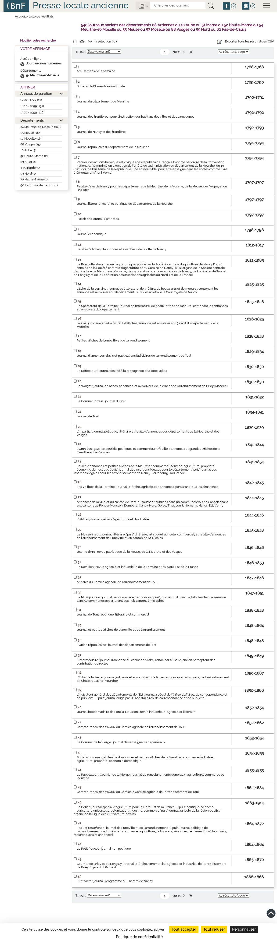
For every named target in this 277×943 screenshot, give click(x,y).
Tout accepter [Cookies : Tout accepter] (184, 929)
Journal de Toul (88, 416)
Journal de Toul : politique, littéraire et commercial (113, 614)
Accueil (20, 16)
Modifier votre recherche (38, 40)
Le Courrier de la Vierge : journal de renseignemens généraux (121, 742)
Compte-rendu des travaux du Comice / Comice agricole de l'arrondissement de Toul (138, 792)
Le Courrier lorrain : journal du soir (101, 401)
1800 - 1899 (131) (32, 106)
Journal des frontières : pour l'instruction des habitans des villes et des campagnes (135, 116)
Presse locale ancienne (81, 5)
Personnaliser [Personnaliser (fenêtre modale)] (244, 929)
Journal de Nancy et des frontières (101, 132)
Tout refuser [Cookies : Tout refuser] (214, 929)
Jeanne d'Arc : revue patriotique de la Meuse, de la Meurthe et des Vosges (129, 551)
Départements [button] (32, 120)
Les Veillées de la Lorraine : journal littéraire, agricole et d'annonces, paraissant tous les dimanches (147, 487)
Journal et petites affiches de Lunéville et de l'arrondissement (121, 629)
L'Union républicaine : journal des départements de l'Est (116, 645)
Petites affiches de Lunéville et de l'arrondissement (113, 340)
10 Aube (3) (28, 150)
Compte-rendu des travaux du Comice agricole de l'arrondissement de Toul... (132, 727)
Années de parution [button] (36, 93)
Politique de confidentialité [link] (139, 937)
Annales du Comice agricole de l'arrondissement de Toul (117, 582)
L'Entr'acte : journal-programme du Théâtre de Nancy (115, 881)
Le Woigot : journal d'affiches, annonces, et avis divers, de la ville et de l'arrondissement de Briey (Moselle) (152, 386)
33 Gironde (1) (30, 167)
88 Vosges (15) (30, 144)
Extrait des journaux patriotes (98, 219)
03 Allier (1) (28, 162)
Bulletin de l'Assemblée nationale (101, 86)
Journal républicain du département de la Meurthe (113, 147)
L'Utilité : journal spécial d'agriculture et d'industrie (113, 519)
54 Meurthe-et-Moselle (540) (40, 127)
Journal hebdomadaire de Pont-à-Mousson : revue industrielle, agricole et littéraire (136, 712)
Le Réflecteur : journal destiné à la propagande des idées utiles (122, 371)
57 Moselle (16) (31, 138)
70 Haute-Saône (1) (34, 179)
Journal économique (91, 234)
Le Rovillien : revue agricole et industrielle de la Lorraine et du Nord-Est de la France (137, 567)
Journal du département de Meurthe (103, 101)
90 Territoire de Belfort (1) (39, 185)
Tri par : (81, 51)
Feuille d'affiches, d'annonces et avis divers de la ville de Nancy (121, 249)
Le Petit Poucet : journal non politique (104, 848)
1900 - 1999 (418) (32, 112)
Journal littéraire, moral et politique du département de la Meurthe (125, 203)
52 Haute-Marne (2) (34, 156)
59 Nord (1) (28, 173)
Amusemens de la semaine (96, 71)
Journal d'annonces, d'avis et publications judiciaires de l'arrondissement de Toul (134, 355)
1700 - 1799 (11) (31, 100)
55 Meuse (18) (30, 132)
